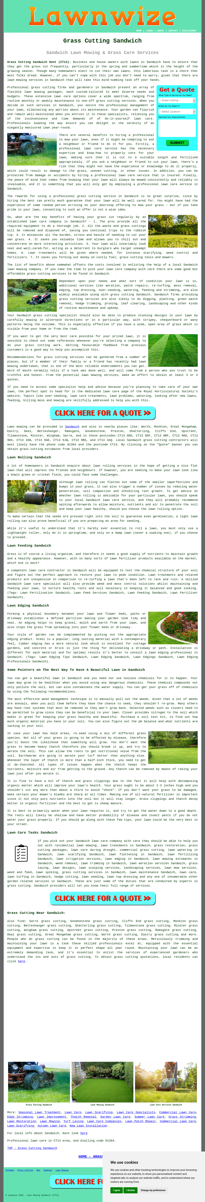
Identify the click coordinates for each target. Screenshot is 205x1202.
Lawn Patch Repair (140, 1121)
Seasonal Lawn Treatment (39, 1112)
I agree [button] (116, 1190)
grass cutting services (116, 100)
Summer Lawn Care (149, 1117)
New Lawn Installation (88, 1125)
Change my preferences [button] (153, 1190)
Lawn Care (73, 1112)
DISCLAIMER (189, 30)
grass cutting (155, 440)
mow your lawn (76, 139)
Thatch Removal (83, 1117)
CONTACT (173, 30)
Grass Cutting (25, 1170)
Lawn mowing (17, 426)
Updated (48, 1170)
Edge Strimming (20, 1117)
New (38, 1170)
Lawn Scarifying (99, 1112)
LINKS (149, 30)
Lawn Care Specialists (136, 1112)
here (21, 961)
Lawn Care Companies (104, 1121)
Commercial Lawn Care (177, 1112)
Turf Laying (73, 1121)
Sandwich (72, 426)
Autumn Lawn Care (52, 1125)
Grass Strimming (182, 1117)
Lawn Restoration (21, 1121)
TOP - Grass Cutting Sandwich (32, 1148)
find (20, 921)
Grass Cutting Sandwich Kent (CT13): (39, 62)
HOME (139, 30)
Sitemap (10, 1170)
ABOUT (160, 30)
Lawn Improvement (51, 1117)
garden (125, 109)
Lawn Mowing (50, 1121)
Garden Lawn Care (115, 1117)
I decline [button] (130, 1190)
